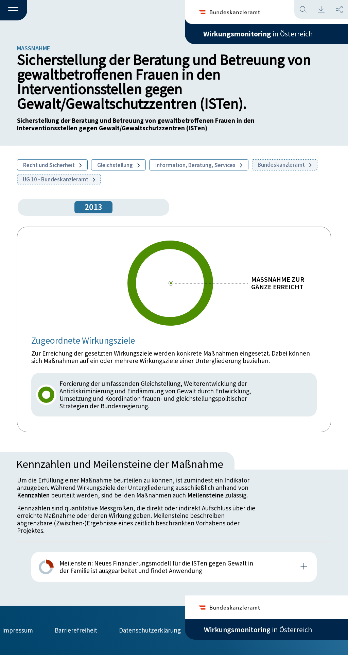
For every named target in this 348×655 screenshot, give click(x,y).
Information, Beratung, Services (198, 165)
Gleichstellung (118, 165)
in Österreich (258, 33)
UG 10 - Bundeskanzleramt (59, 179)
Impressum (17, 630)
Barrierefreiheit (76, 630)
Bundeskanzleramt (285, 164)
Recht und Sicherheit (52, 165)
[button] (13, 10)
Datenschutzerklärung (150, 630)
